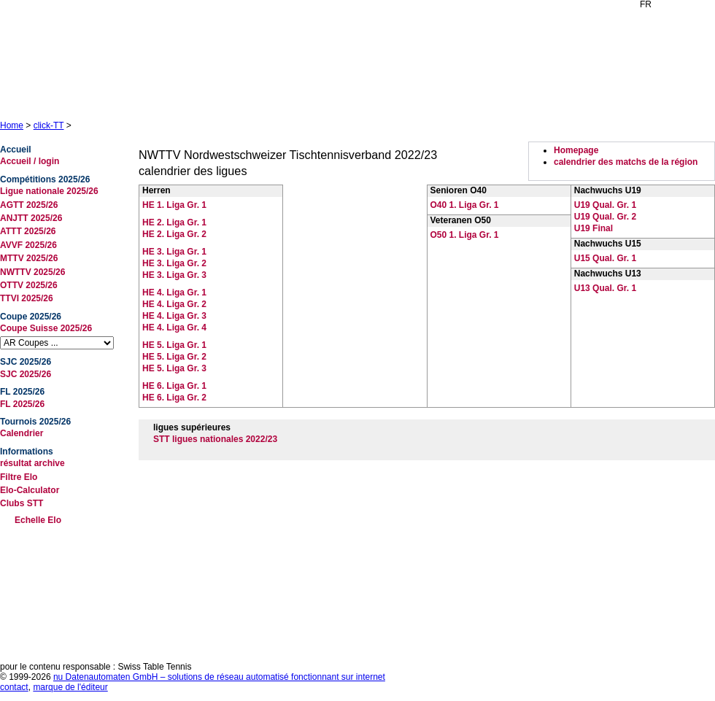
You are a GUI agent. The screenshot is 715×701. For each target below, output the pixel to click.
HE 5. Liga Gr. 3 (174, 368)
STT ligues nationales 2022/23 (215, 439)
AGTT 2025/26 (29, 205)
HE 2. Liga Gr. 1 (174, 222)
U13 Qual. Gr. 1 (605, 288)
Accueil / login (29, 161)
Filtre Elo (18, 477)
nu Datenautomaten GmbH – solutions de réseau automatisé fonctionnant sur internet (219, 677)
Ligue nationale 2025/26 (49, 191)
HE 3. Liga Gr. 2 (174, 263)
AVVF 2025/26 (28, 245)
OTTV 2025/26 (29, 285)
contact (14, 687)
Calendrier (21, 433)
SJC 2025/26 (25, 374)
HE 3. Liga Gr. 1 (174, 252)
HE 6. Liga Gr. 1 (174, 386)
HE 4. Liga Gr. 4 (174, 327)
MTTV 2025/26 (29, 258)
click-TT (49, 125)
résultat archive (32, 463)
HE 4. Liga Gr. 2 (174, 304)
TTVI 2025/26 (26, 298)
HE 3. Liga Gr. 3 (174, 275)
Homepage (576, 150)
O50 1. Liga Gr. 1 (464, 235)
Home (11, 125)
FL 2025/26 (22, 404)
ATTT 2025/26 (27, 231)
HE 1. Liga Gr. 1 (174, 205)
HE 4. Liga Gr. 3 (174, 316)
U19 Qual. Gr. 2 (605, 217)
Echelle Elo (38, 520)
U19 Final (593, 228)
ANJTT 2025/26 (31, 218)
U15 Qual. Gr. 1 (605, 258)
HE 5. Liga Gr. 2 (174, 357)
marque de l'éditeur (70, 687)
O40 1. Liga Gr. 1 (464, 205)
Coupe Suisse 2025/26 (46, 328)
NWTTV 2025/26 (32, 272)
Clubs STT (21, 503)
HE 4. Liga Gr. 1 (174, 292)
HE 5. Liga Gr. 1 (174, 345)
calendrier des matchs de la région (625, 162)
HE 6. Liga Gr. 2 (174, 397)
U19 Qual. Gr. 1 (605, 205)
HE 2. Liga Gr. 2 (174, 234)
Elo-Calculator (29, 490)
